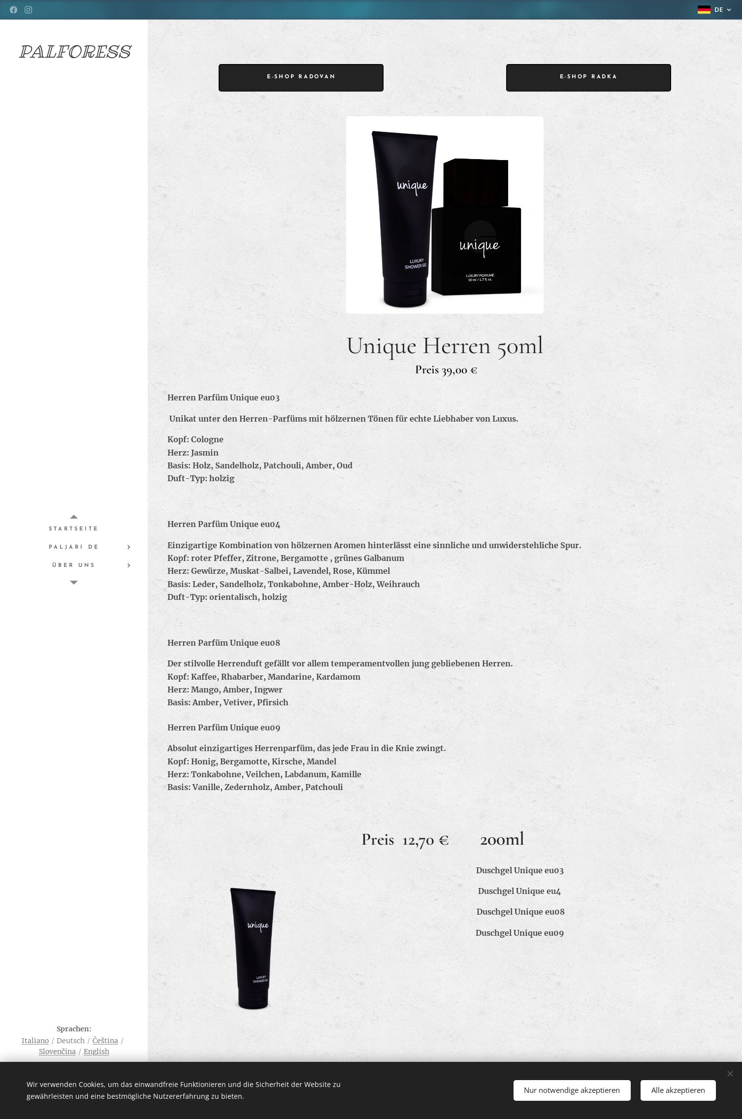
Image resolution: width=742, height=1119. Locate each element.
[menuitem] (74, 529)
